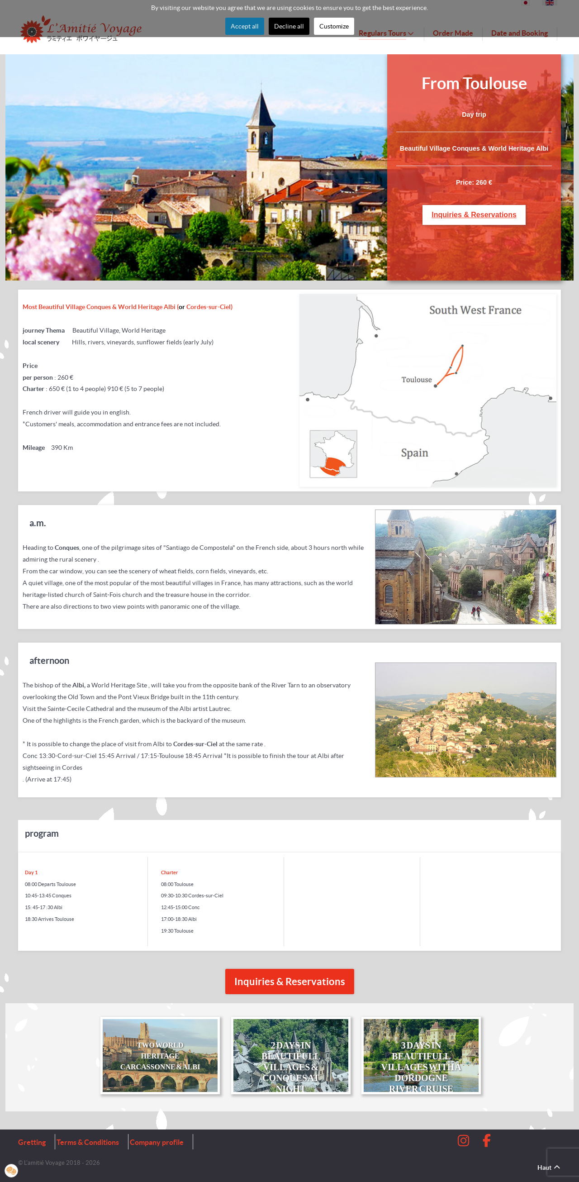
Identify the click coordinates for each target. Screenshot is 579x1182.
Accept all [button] (245, 26)
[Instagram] (464, 1143)
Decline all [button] (289, 26)
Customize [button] (334, 26)
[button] (11, 1170)
